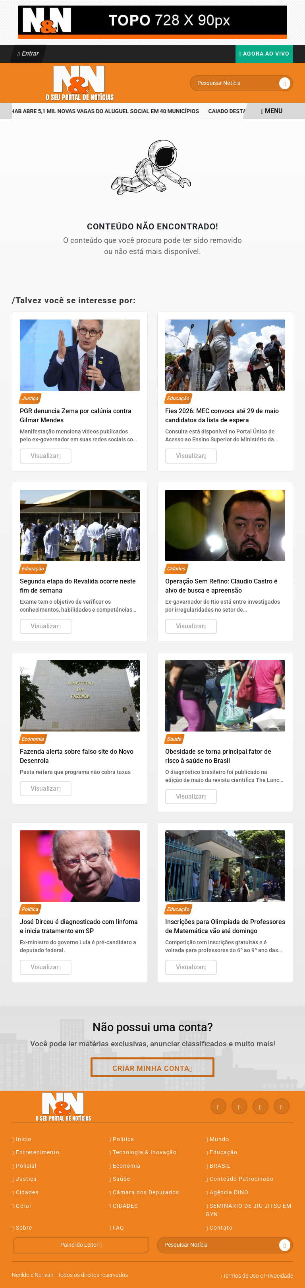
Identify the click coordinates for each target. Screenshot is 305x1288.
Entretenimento (36, 1152)
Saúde (119, 1179)
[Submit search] (284, 83)
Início (21, 1139)
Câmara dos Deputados (144, 1192)
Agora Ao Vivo (264, 53)
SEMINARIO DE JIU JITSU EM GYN (248, 1210)
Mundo (217, 1139)
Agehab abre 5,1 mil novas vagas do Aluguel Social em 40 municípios (102, 111)
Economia (125, 1166)
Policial (24, 1166)
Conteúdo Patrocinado (240, 1179)
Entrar (28, 53)
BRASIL (218, 1166)
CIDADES (123, 1206)
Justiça (24, 1179)
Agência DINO (227, 1192)
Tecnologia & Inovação (143, 1152)
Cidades (25, 1192)
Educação (221, 1152)
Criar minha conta (152, 1068)
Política (121, 1139)
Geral (21, 1206)
